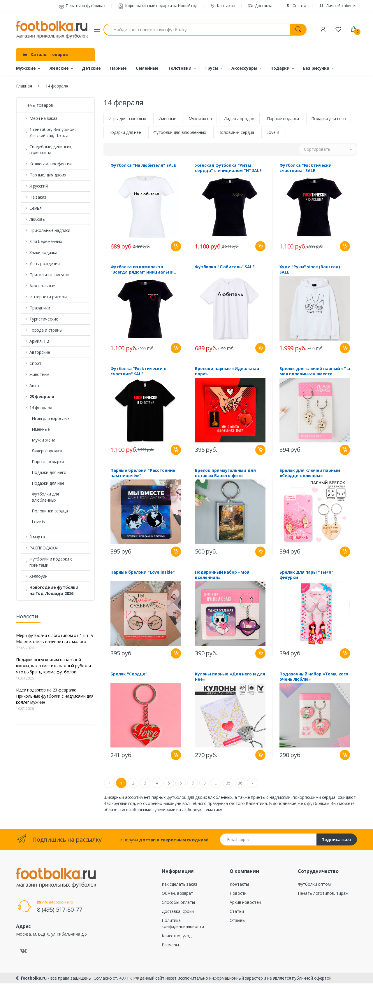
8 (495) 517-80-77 (59, 910)
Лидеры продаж (47, 451)
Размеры (170, 945)
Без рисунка (316, 68)
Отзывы (237, 921)
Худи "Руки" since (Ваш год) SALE (309, 270)
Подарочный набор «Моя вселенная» (222, 575)
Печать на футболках (82, 5)
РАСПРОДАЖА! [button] (43, 548)
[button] (55, 396)
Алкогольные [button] (42, 285)
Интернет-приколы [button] (48, 297)
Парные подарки (48, 461)
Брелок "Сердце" (128, 674)
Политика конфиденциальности (183, 924)
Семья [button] (35, 208)
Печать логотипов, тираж (323, 894)
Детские (91, 68)
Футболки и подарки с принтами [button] (50, 562)
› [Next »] (252, 783)
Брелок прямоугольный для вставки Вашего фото (225, 473)
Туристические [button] (43, 319)
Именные (41, 429)
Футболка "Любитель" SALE (225, 267)
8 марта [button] (37, 537)
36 (240, 783)
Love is (38, 521)
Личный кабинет (338, 5)
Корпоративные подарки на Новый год (157, 5)
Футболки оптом (314, 884)
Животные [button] (39, 374)
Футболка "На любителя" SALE (143, 166)
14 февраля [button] (40, 407)
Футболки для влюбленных (45, 497)
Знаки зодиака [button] (43, 252)
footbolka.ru (34, 978)
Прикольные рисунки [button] (49, 274)
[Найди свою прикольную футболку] (196, 30)
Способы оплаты (178, 903)
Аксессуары (244, 68)
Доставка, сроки (178, 912)
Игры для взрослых (50, 418)
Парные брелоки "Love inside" (142, 572)
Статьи (237, 912)
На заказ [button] (37, 197)
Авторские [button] (39, 352)
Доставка (260, 5)
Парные (118, 68)
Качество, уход (176, 936)
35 (228, 783)
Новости (238, 894)
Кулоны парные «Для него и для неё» (230, 677)
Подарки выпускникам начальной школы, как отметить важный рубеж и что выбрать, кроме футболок (53, 666)
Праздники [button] (39, 308)
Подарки (280, 68)
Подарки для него (49, 472)
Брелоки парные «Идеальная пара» (227, 372)
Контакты (222, 5)
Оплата (295, 5)
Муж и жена (43, 440)
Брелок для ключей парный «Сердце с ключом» (309, 473)
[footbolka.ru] (52, 30)
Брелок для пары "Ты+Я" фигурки (306, 575)
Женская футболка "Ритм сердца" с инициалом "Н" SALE (228, 168)
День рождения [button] (44, 263)
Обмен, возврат (177, 894)
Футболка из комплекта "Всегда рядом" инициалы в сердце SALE (141, 270)
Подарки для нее (48, 483)
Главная (24, 86)
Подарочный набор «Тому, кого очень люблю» (313, 677)
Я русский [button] (38, 186)
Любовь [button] (37, 219)
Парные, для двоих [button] (47, 175)
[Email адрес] (268, 840)
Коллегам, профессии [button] (50, 164)
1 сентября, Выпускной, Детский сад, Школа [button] (52, 132)
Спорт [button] (35, 363)
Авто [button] (34, 385)
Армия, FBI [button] (39, 341)
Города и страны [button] (45, 330)
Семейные (147, 68)
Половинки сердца (50, 511)
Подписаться (336, 840)
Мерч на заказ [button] (43, 118)
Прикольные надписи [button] (49, 230)
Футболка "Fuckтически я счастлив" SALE (138, 372)
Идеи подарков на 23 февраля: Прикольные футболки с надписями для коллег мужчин (55, 696)
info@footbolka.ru (55, 902)
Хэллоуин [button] (38, 576)
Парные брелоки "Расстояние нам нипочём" (142, 473)
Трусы (211, 68)
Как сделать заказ (179, 884)
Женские (59, 68)
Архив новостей (245, 903)
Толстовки (179, 68)
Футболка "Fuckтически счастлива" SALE (305, 168)
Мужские (26, 68)
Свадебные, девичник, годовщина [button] (51, 149)
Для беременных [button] (45, 241)
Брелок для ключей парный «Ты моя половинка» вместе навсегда (314, 372)
